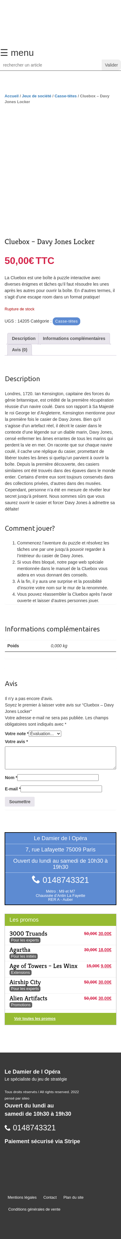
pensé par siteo (17, 1098)
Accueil (12, 96)
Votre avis (16, 741)
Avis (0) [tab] (19, 349)
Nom (11, 777)
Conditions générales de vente (34, 1209)
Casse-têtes (66, 96)
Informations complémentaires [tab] (74, 338)
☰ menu (17, 53)
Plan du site (73, 1197)
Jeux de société (36, 96)
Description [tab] (24, 338)
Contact (50, 1197)
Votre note (17, 733)
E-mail (13, 788)
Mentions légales (22, 1197)
